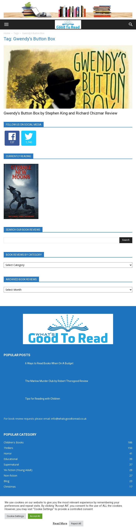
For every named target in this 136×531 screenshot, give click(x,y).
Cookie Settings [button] (15, 516)
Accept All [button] (35, 516)
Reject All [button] (76, 523)
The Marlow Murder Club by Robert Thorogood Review (56, 381)
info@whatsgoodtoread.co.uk (68, 418)
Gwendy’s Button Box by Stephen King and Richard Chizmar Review (60, 113)
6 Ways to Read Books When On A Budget (49, 363)
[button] (6, 24)
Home (7, 33)
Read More (60, 523)
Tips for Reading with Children (42, 398)
